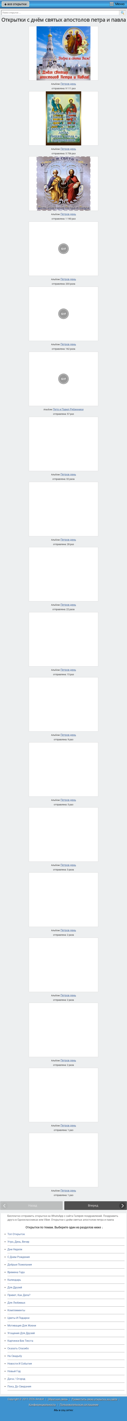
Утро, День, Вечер (18, 1241)
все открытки (15, 4)
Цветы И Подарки (18, 1318)
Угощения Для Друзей (21, 1333)
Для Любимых (16, 1302)
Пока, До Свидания (19, 1386)
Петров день (68, 83)
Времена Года (16, 1272)
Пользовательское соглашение (79, 1404)
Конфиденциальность (42, 1404)
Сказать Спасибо (18, 1348)
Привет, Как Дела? (18, 1295)
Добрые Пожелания (19, 1264)
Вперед (93, 1205)
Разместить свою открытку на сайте (94, 1399)
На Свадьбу (14, 1356)
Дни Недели (14, 1249)
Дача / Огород (16, 1378)
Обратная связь (58, 1399)
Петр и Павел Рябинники (68, 409)
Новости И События (19, 1363)
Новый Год (14, 1371)
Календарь (14, 1279)
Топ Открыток (16, 1234)
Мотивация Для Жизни (21, 1325)
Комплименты (16, 1310)
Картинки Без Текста (20, 1340)
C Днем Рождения (18, 1257)
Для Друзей (14, 1287)
